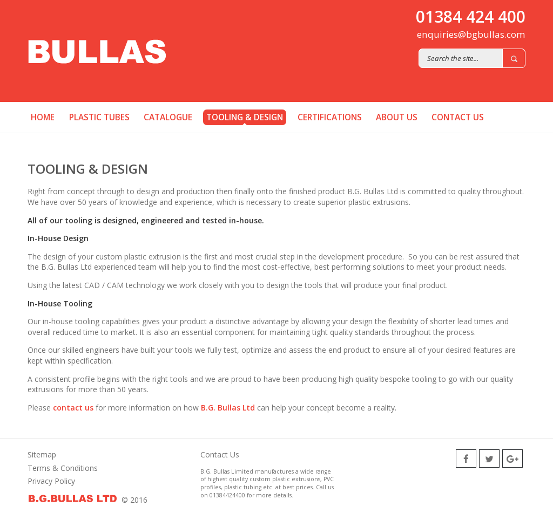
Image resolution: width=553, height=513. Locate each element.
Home (43, 117)
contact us (72, 407)
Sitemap (42, 454)
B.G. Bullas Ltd (228, 407)
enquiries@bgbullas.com (471, 34)
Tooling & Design (244, 117)
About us (396, 117)
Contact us (457, 117)
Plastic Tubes (99, 117)
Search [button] (513, 58)
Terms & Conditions (63, 468)
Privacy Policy (51, 481)
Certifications (330, 117)
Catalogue (168, 117)
